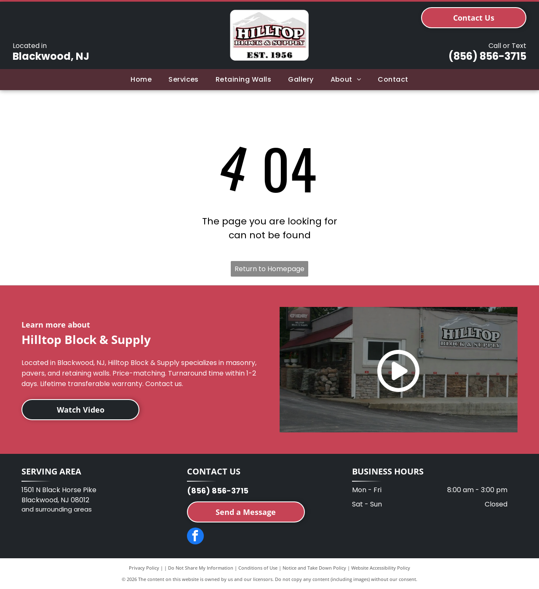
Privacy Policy (144, 568)
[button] (183, 79)
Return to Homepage (269, 269)
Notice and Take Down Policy (314, 568)
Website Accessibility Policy (380, 568)
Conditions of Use (258, 568)
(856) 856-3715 (487, 56)
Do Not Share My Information (200, 568)
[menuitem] (141, 79)
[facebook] (195, 537)
